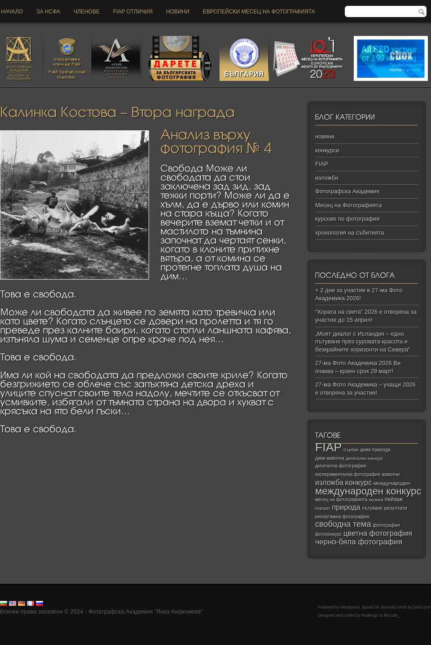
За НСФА (48, 12)
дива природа (375, 449)
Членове (87, 12)
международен (392, 483)
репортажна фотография (342, 516)
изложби (326, 177)
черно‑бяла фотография (358, 542)
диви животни (329, 458)
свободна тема (343, 524)
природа (346, 507)
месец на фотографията (341, 499)
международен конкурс (368, 491)
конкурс (358, 482)
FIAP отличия (133, 12)
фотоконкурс (328, 534)
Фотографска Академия (347, 191)
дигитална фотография (340, 465)
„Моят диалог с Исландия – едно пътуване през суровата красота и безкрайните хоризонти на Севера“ (362, 341)
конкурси (327, 150)
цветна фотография (377, 533)
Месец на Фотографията (348, 205)
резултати (395, 508)
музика (376, 499)
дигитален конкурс (364, 458)
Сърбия (351, 449)
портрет (322, 508)
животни (391, 474)
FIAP (321, 163)
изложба (329, 482)
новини (177, 12)
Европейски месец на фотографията (259, 12)
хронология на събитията (349, 232)
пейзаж (394, 499)
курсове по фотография (347, 218)
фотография (386, 525)
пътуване (372, 508)
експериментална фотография (347, 474)
